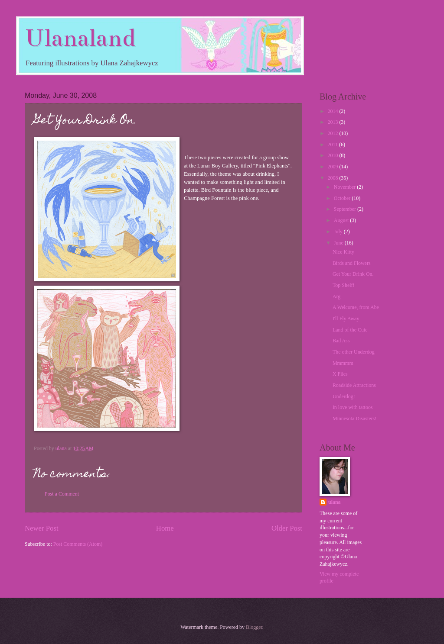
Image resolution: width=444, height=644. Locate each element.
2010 (333, 155)
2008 (333, 178)
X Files (340, 374)
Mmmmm (343, 363)
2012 (333, 133)
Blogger (254, 627)
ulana (334, 502)
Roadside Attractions (354, 385)
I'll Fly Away (346, 319)
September (345, 209)
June (339, 243)
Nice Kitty (343, 252)
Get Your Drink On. (353, 274)
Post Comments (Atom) (78, 544)
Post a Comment (62, 494)
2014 (333, 111)
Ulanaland (80, 37)
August (342, 220)
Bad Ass (341, 341)
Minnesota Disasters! (354, 418)
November (345, 187)
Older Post (286, 528)
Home (165, 528)
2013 (333, 122)
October (343, 198)
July (339, 232)
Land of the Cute (350, 330)
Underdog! (344, 396)
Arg (336, 296)
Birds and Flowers (352, 263)
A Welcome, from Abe (356, 307)
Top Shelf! (344, 285)
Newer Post (42, 528)
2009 (333, 167)
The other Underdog (354, 352)
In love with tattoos (353, 407)
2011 (333, 145)
